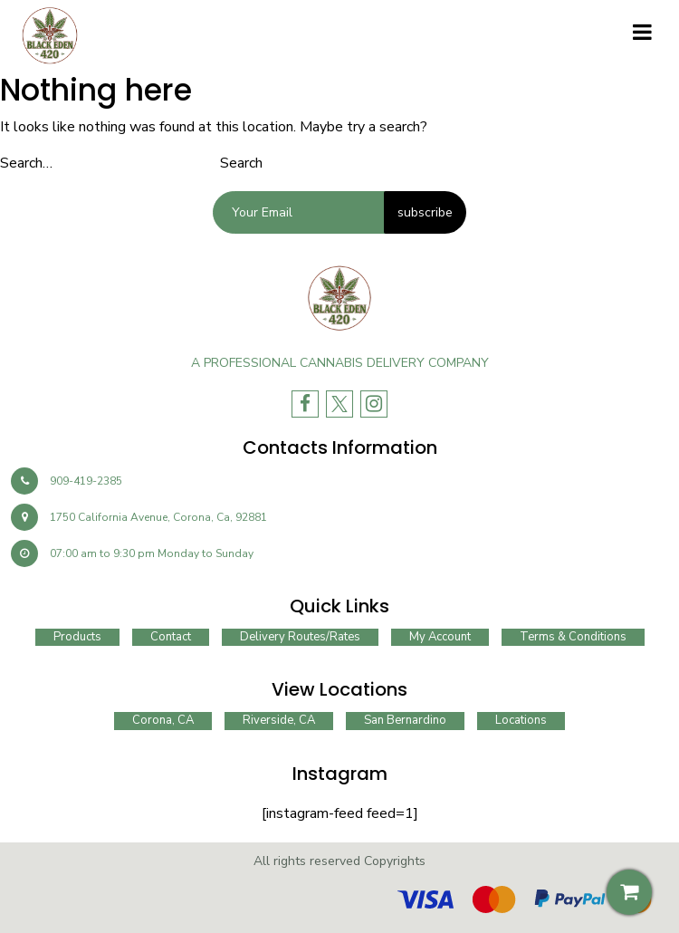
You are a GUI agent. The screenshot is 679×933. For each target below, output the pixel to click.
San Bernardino (405, 720)
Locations (521, 720)
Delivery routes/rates (300, 637)
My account (440, 637)
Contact (170, 637)
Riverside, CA (279, 720)
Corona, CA (163, 720)
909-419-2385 (66, 481)
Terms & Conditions (573, 637)
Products (77, 637)
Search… (26, 163)
